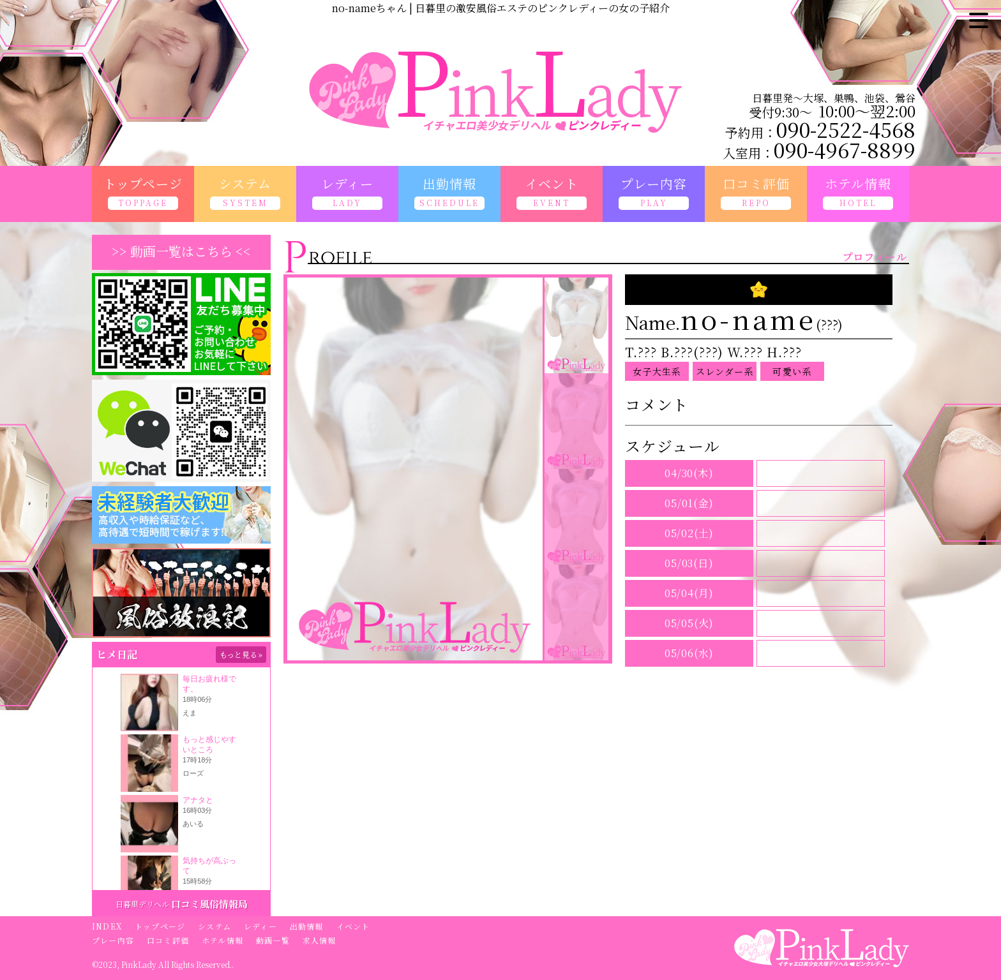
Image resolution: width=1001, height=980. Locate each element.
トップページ (160, 926)
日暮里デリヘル (142, 903)
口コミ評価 (168, 940)
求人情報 (319, 940)
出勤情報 (307, 926)
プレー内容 (113, 940)
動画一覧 (273, 940)
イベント (353, 926)
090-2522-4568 (845, 129)
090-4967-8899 (844, 149)
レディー (260, 926)
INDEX (107, 926)
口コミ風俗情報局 (209, 904)
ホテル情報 (222, 940)
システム (214, 926)
